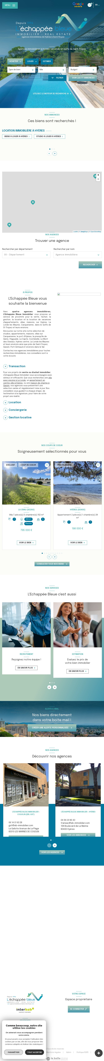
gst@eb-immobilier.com (21, 825)
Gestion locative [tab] (20, 417)
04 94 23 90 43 (68, 820)
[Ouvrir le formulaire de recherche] (57, 78)
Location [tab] (15, 402)
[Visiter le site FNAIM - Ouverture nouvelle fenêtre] (8, 1035)
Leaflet (75, 231)
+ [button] (98, 175)
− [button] (98, 179)
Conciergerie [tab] (18, 410)
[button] (55, 153)
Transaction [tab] (17, 366)
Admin (68, 1052)
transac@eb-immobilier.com (75, 823)
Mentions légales (53, 1052)
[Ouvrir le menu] (10, 5)
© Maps (83, 231)
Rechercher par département (17, 249)
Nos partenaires (34, 1052)
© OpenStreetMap (95, 231)
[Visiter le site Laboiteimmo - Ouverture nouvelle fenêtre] (57, 1058)
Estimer (47, 61)
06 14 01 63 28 (15, 822)
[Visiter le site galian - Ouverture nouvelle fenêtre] (29, 1035)
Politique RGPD (82, 1052)
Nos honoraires (15, 1052)
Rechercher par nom (64, 249)
